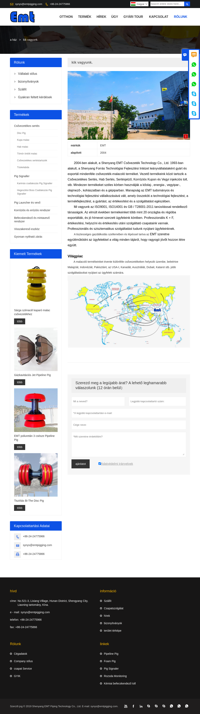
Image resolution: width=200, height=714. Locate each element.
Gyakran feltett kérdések (35, 97)
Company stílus (23, 661)
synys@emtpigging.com (28, 4)
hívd (13, 591)
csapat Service (23, 668)
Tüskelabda (23, 167)
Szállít (22, 89)
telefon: (14, 619)
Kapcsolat (158, 16)
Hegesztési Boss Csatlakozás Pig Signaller (34, 192)
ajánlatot (80, 463)
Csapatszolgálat (113, 608)
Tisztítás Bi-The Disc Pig (29, 500)
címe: (13, 600)
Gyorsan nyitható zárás (28, 236)
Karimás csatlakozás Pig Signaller (34, 183)
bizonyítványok (28, 81)
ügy (114, 16)
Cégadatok (20, 653)
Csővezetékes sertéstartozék (32, 160)
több (19, 321)
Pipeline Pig (111, 653)
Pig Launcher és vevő (27, 202)
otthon (66, 16)
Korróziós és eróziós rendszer (32, 210)
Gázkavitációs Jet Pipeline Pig (32, 375)
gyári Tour (133, 16)
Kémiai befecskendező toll (120, 683)
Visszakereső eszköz (26, 229)
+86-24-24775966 (60, 4)
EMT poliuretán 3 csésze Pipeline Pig (34, 437)
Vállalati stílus (27, 73)
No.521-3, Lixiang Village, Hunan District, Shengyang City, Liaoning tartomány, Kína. (53, 602)
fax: (12, 627)
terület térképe (112, 630)
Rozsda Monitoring (115, 676)
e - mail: (15, 612)
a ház (13, 39)
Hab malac (22, 146)
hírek (101, 16)
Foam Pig (110, 661)
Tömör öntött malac (27, 153)
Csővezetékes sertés (26, 125)
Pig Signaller (21, 176)
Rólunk (180, 16)
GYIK (17, 676)
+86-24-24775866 (34, 553)
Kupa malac (23, 140)
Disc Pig (21, 133)
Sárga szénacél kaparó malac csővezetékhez (32, 312)
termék (84, 16)
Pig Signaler (111, 668)
